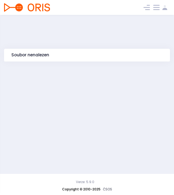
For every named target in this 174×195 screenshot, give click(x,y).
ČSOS (107, 189)
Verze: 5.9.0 (85, 182)
